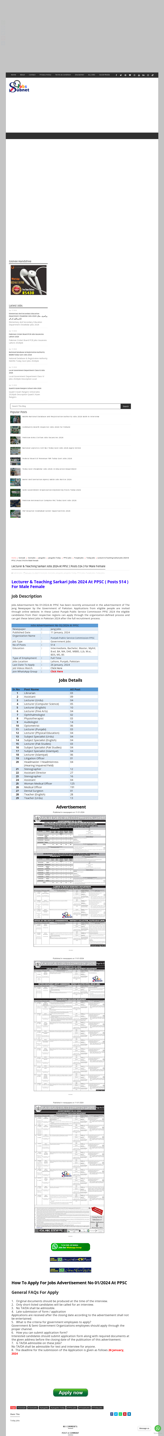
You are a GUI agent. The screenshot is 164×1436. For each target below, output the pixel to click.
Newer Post (56, 1372)
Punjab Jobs (55, 326)
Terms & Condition (63, 75)
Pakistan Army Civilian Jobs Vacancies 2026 (81, 203)
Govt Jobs (70, 323)
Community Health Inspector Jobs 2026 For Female (85, 193)
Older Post (107, 1372)
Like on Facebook (136, 377)
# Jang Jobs (83, 1292)
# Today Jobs (73, 1295)
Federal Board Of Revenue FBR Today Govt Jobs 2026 (86, 224)
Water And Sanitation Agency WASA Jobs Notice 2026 (86, 245)
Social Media (104, 75)
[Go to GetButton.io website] (158, 1433)
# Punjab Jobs (60, 1295)
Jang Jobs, (98, 352)
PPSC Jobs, (60, 354)
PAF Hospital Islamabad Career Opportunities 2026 (85, 277)
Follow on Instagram (136, 393)
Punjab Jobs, (69, 354)
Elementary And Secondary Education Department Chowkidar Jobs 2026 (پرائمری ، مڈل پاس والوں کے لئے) (28, 307)
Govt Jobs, (91, 352)
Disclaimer (79, 75)
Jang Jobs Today (93, 323)
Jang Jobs (80, 323)
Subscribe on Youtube (136, 398)
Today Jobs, (79, 354)
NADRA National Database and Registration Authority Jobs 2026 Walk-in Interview (142, 417)
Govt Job (61, 323)
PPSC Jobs (106, 323)
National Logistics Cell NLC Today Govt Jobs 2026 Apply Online (141, 448)
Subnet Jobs (30, 1387)
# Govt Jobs (71, 1292)
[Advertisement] (77, 18)
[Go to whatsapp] (158, 1428)
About (22, 75)
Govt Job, (82, 352)
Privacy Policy (45, 75)
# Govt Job (60, 1292)
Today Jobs (67, 326)
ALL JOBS (91, 75)
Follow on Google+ (136, 388)
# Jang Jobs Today (97, 1292)
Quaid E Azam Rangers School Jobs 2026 (25, 380)
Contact (32, 75)
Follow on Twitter (136, 382)
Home (13, 75)
